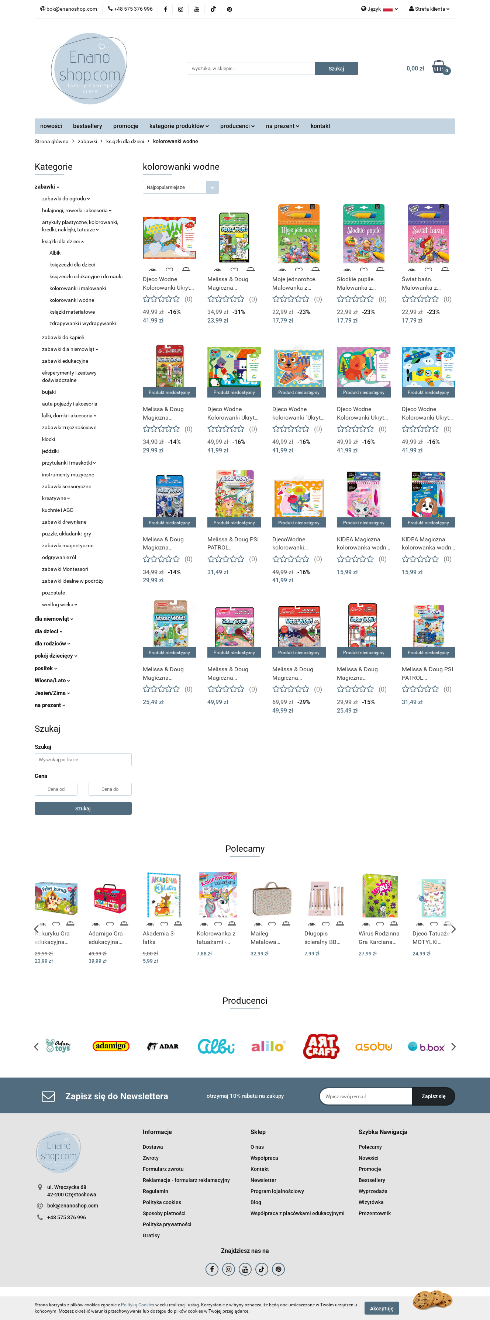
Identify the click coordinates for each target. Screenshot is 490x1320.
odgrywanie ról (59, 557)
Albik (55, 253)
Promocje (370, 1169)
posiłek (46, 668)
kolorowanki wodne (71, 300)
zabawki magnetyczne (67, 545)
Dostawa (153, 1147)
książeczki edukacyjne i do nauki (85, 276)
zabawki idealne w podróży (73, 581)
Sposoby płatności (164, 1213)
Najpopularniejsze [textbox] (166, 187)
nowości (51, 126)
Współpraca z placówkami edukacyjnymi (298, 1213)
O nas (257, 1147)
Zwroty (151, 1158)
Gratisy (151, 1235)
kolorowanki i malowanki (77, 288)
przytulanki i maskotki (69, 463)
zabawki (47, 186)
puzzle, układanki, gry (66, 534)
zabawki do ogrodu (66, 198)
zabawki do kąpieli (63, 337)
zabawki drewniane (64, 522)
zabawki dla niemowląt (70, 349)
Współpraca (264, 1158)
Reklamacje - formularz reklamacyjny (186, 1180)
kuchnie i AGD (57, 510)
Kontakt (260, 1169)
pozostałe (53, 593)
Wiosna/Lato (52, 680)
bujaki (49, 392)
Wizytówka (371, 1202)
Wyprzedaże (373, 1191)
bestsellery (87, 126)
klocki (48, 439)
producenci (237, 126)
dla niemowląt (54, 619)
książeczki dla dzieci (72, 265)
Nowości (369, 1158)
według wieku (59, 604)
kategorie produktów (179, 126)
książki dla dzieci (63, 241)
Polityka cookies (162, 1202)
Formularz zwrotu (163, 1169)
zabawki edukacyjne (65, 361)
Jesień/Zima (52, 693)
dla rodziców (52, 643)
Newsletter (263, 1180)
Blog (256, 1202)
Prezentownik (375, 1213)
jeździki (50, 451)
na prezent (283, 126)
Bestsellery (372, 1180)
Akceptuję (382, 1308)
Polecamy (370, 1147)
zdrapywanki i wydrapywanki (82, 323)
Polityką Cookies (137, 1304)
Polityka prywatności (167, 1224)
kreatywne (56, 498)
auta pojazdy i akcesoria (69, 404)
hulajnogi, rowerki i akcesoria (77, 210)
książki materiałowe (72, 312)
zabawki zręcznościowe (69, 427)
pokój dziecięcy (56, 655)
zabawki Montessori (65, 569)
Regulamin (155, 1191)
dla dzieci (49, 631)
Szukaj (83, 808)
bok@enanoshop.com (72, 1206)
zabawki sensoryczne (66, 486)
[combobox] (181, 187)
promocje (125, 126)
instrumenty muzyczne (68, 475)
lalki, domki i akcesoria (69, 415)
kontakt (320, 126)
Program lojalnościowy (277, 1191)
